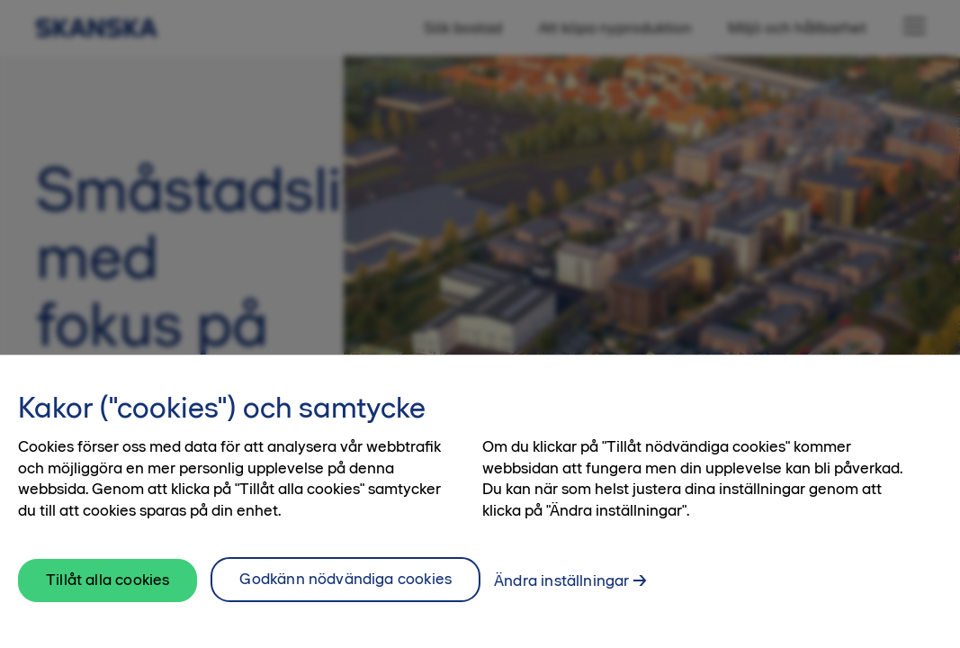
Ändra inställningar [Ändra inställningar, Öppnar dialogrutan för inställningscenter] (561, 580)
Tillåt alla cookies (107, 580)
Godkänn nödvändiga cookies (345, 579)
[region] (480, 501)
